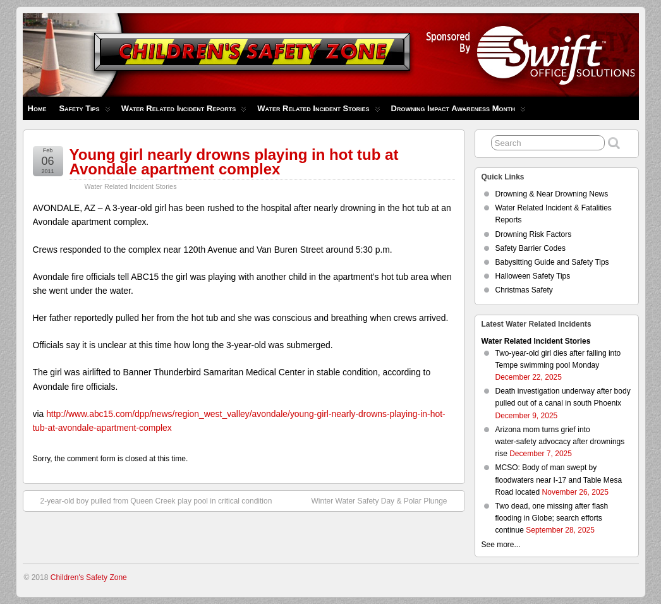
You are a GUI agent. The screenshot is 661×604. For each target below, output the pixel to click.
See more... (501, 544)
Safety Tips (84, 111)
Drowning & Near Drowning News (552, 194)
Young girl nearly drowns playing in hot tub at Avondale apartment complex (234, 162)
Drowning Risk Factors (533, 234)
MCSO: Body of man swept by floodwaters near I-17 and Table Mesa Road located (558, 479)
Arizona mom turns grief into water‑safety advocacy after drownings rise (560, 441)
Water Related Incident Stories (318, 111)
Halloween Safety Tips (533, 276)
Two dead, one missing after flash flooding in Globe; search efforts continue (552, 518)
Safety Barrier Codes (530, 248)
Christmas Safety (524, 290)
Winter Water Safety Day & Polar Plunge (386, 500)
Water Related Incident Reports (184, 111)
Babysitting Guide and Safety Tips (552, 262)
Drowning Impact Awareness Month (458, 111)
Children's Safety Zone (89, 577)
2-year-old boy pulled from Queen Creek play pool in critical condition (150, 500)
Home (37, 108)
